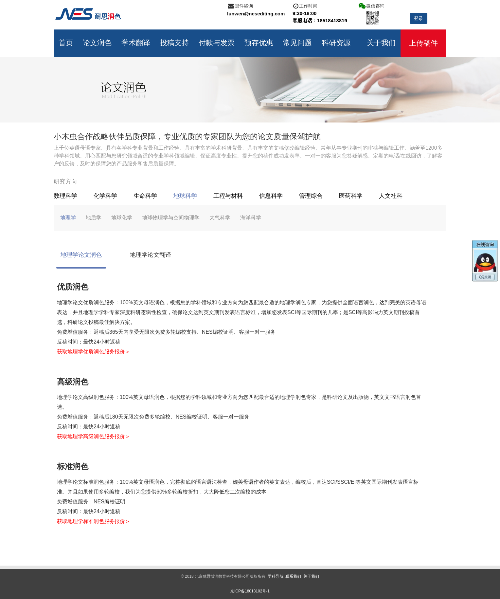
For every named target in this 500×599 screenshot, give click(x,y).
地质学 (93, 217)
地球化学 (121, 217)
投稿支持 (174, 43)
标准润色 (72, 466)
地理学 (68, 217)
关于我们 (381, 43)
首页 (66, 43)
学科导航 (275, 576)
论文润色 (97, 43)
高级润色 (72, 381)
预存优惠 (258, 43)
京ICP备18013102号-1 (250, 591)
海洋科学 (250, 217)
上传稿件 (423, 43)
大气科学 (219, 217)
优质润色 (72, 286)
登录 (418, 18)
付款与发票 (217, 43)
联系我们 (293, 576)
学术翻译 (135, 43)
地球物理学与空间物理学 (171, 217)
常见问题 (297, 43)
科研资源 (336, 43)
